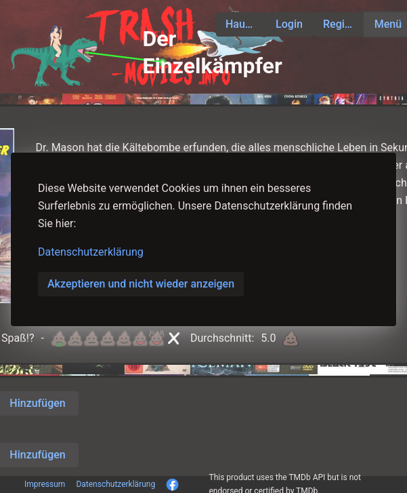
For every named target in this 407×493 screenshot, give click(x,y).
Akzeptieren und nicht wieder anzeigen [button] (140, 283)
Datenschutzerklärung (91, 251)
